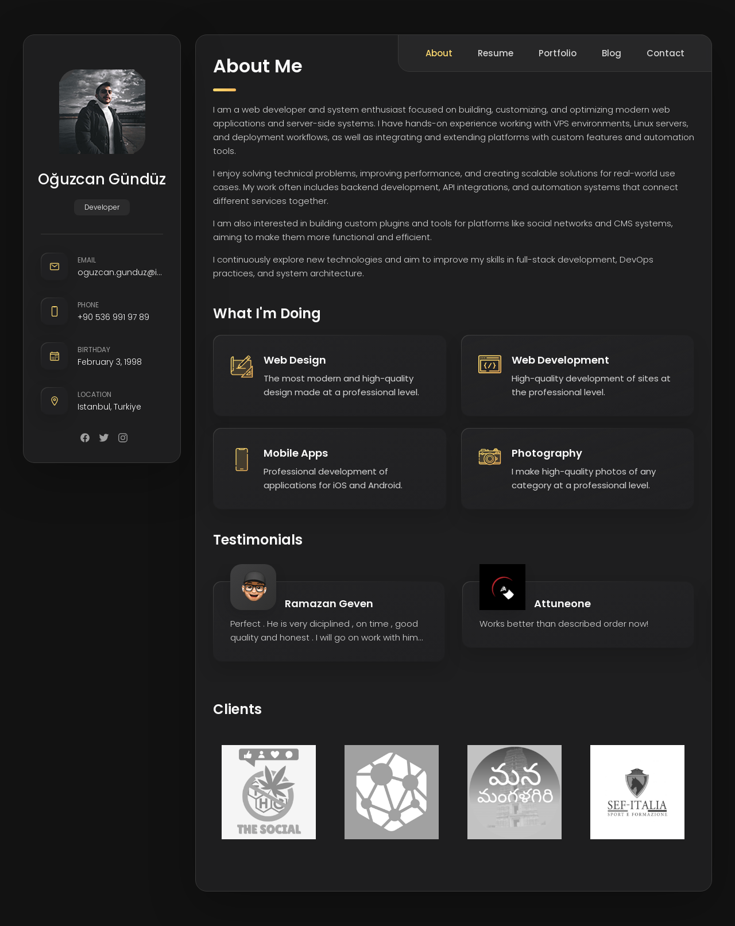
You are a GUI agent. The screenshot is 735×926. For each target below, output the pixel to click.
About (438, 53)
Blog (611, 53)
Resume (495, 53)
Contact (665, 53)
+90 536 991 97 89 (113, 317)
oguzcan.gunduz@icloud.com (120, 272)
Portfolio (558, 53)
